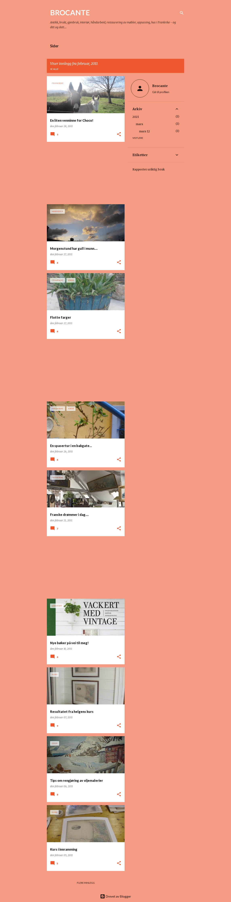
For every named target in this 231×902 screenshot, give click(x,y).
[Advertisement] (84, 173)
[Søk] (181, 13)
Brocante (160, 86)
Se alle (54, 69)
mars (139, 124)
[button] (119, 134)
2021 (135, 117)
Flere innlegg (86, 882)
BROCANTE (70, 12)
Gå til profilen (160, 92)
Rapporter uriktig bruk (148, 169)
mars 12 (144, 131)
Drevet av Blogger (115, 896)
